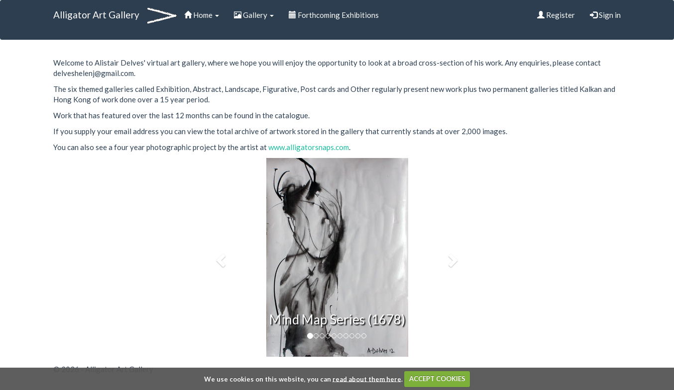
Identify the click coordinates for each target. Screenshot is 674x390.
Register (556, 14)
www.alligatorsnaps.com (308, 147)
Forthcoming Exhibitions (334, 14)
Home (201, 14)
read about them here (367, 379)
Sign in (605, 14)
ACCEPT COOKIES (437, 379)
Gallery (254, 14)
